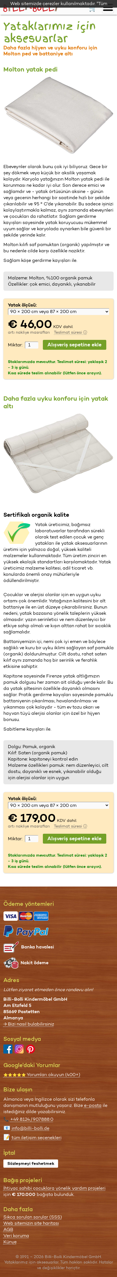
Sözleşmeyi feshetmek (30, 1163)
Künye (10, 1242)
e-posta (92, 1105)
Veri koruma (16, 1235)
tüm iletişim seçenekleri (36, 1137)
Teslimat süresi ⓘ (70, 332)
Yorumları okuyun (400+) (41, 1074)
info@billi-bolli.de (30, 1128)
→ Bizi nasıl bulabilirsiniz (28, 1024)
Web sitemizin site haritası (31, 1223)
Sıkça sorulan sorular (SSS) (32, 1217)
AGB (8, 1229)
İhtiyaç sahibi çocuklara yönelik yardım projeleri (54, 1188)
